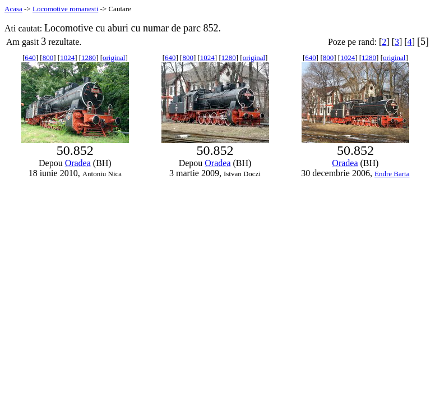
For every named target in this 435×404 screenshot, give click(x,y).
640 (30, 57)
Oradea (78, 163)
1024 (67, 57)
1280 (88, 57)
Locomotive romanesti (65, 8)
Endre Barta (391, 173)
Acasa (13, 8)
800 (48, 57)
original (114, 57)
